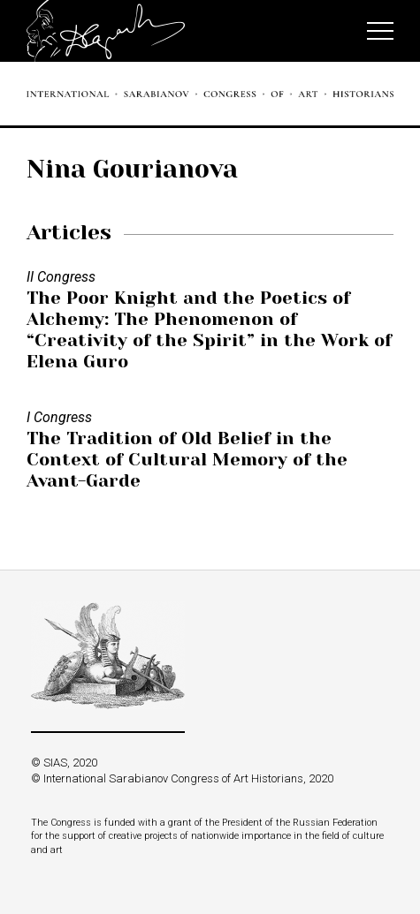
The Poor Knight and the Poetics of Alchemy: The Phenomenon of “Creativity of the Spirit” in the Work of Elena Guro (209, 330)
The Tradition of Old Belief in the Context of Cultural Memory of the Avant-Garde (187, 459)
